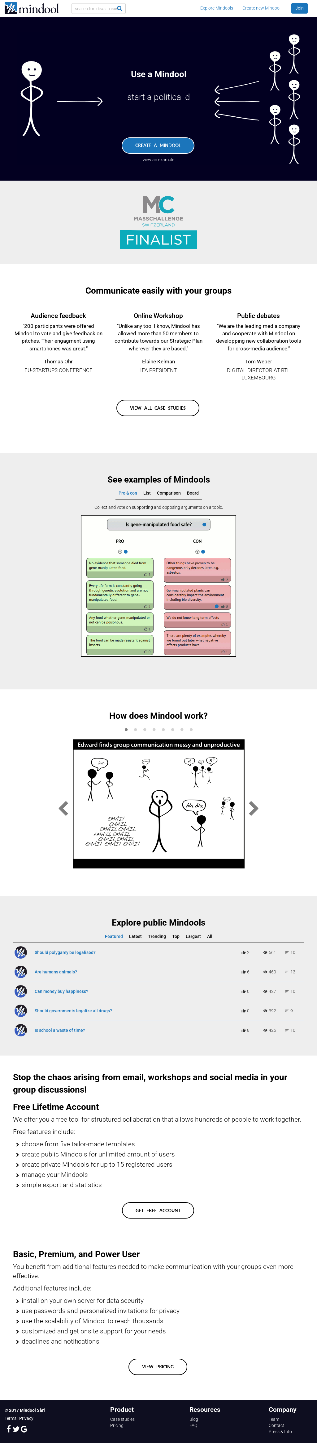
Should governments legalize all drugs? (73, 1010)
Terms (10, 1418)
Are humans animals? (56, 971)
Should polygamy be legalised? (65, 952)
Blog (193, 1419)
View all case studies (158, 408)
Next (254, 809)
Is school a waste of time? (60, 1030)
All (209, 936)
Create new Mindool (261, 8)
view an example (158, 159)
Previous (63, 809)
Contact (276, 1425)
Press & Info (280, 1431)
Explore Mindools (216, 8)
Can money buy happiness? (61, 991)
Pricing (117, 1425)
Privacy (26, 1418)
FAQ (193, 1425)
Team (274, 1419)
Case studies (122, 1419)
